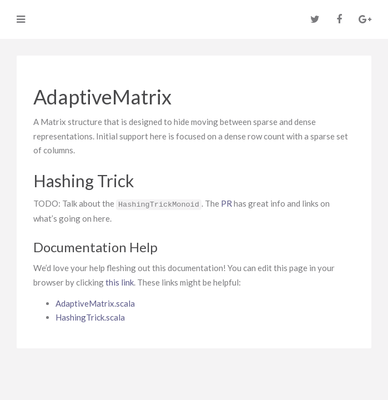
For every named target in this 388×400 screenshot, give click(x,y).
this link (119, 282)
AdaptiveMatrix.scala (95, 303)
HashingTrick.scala (90, 317)
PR (226, 203)
